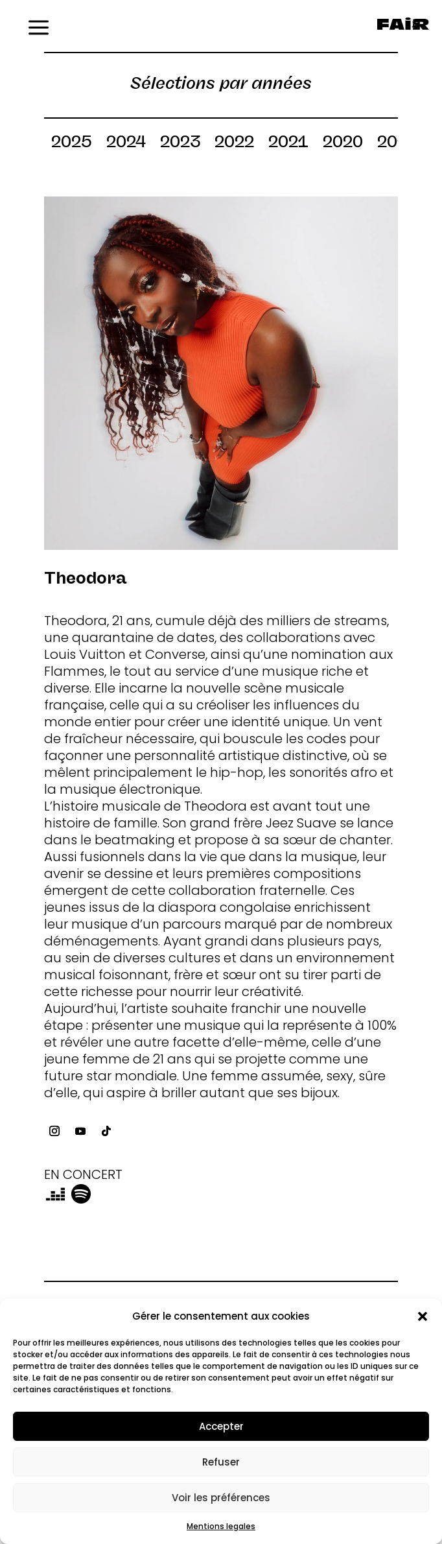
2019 (397, 144)
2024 (126, 144)
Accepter (221, 1426)
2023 (180, 144)
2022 (234, 144)
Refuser (221, 1462)
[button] (422, 1316)
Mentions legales (221, 1526)
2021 (288, 144)
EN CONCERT (83, 1174)
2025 (71, 144)
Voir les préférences (221, 1497)
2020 (343, 144)
